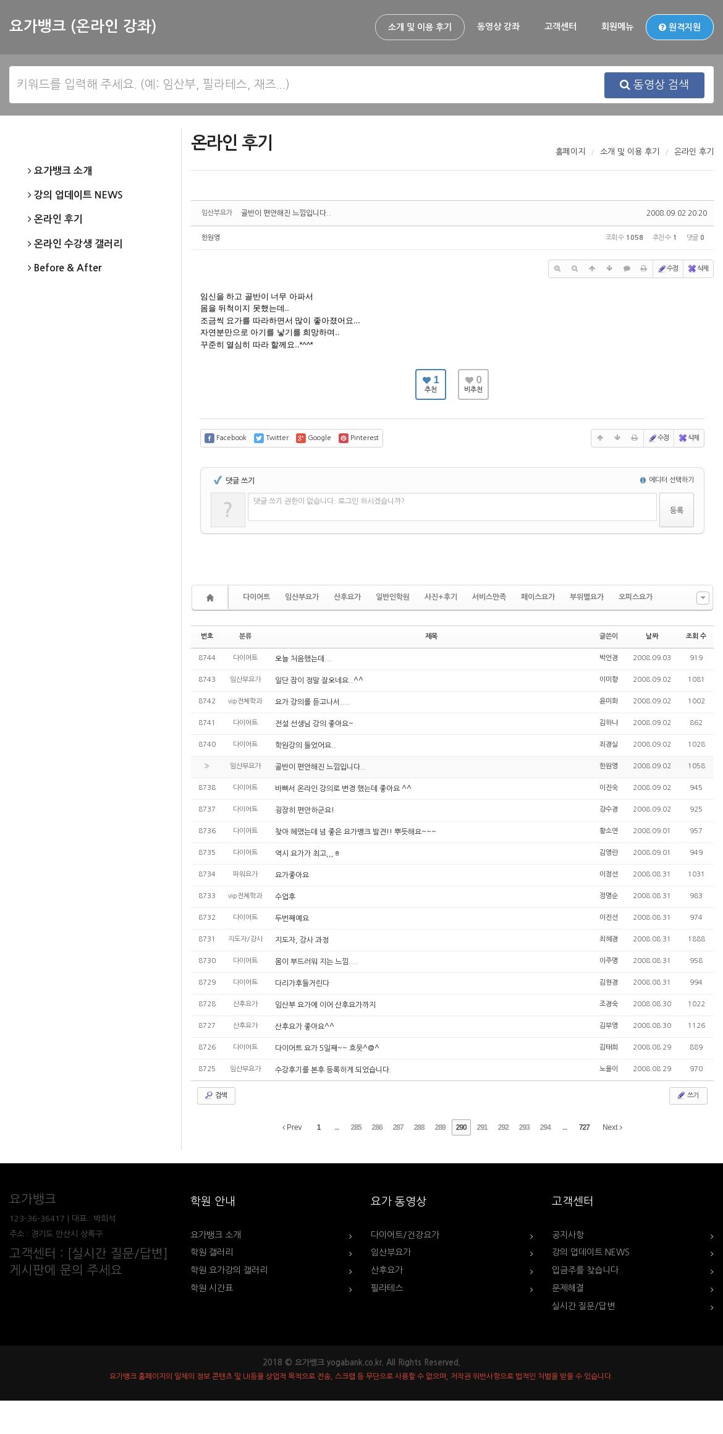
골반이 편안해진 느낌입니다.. (286, 213)
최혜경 (608, 939)
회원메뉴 (617, 26)
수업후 (285, 897)
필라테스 (387, 1288)
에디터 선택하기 (667, 480)
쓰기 (687, 1095)
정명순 (608, 896)
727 (584, 1127)
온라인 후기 (55, 219)
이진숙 (608, 787)
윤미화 (608, 701)
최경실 (608, 744)
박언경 (608, 658)
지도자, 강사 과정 (302, 940)
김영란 (608, 852)
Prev (292, 1127)
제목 (431, 636)
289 (440, 1127)
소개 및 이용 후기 (420, 27)
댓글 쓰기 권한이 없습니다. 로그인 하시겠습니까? (329, 501)
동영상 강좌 (498, 26)
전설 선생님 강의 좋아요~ (314, 724)
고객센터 (560, 26)
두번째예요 (292, 918)
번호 (207, 636)
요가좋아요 (292, 875)
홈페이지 (570, 152)
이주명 (608, 960)
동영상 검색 (654, 84)
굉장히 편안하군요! (304, 810)
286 (377, 1127)
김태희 (608, 1047)
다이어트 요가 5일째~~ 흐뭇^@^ (327, 1048)
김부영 (608, 1025)
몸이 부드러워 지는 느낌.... (316, 961)
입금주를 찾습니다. (586, 1270)
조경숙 (608, 1004)
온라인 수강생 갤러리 (75, 244)
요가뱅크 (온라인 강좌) (82, 26)
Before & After (64, 268)
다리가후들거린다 (302, 983)
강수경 (608, 809)
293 (524, 1127)
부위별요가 (587, 597)
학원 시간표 (211, 1288)
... (336, 1127)
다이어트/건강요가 (405, 1235)
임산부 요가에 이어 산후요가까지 (325, 1005)
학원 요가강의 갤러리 (229, 1270)
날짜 (652, 636)
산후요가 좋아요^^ (304, 1026)
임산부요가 (302, 597)
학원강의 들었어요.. (305, 745)
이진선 (608, 917)
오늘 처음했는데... (303, 659)
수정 (667, 269)
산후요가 (347, 597)
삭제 (697, 269)
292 (503, 1127)
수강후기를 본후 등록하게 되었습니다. (333, 1070)
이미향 (608, 679)
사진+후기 (441, 597)
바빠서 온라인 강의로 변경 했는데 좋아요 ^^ (343, 788)
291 (482, 1127)
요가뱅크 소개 (60, 171)
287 (398, 1127)
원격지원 (680, 27)
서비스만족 (489, 597)
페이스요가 (538, 597)
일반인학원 (393, 597)
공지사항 (568, 1235)
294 (545, 1127)
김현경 (608, 982)
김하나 (608, 722)
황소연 (608, 831)
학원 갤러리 (211, 1252)
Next (612, 1127)
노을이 (608, 1069)
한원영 (210, 237)
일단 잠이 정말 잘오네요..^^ (319, 680)
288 (419, 1127)
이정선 (608, 874)
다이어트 (256, 597)
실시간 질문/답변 (583, 1306)
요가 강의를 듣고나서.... (312, 702)
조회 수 (696, 636)
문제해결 (568, 1288)
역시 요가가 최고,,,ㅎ (307, 853)
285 (356, 1127)
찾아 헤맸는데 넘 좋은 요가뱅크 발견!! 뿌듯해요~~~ (355, 832)
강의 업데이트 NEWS (75, 195)
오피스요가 (636, 597)
